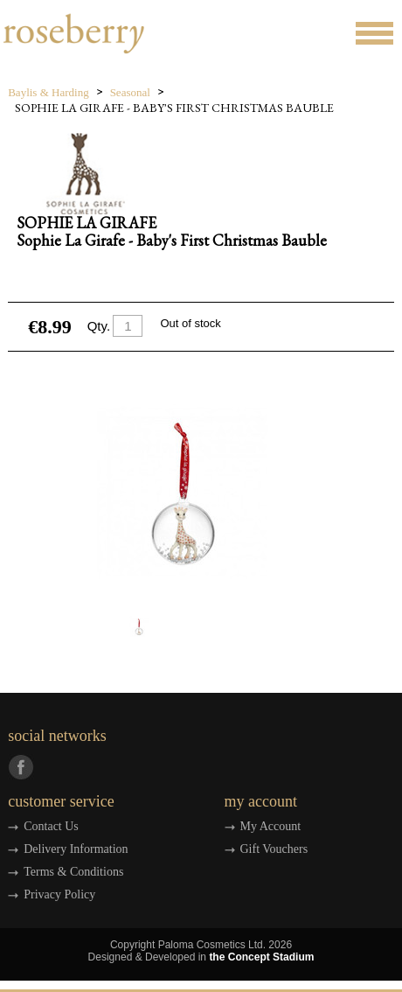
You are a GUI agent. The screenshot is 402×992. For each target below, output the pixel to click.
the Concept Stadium (261, 957)
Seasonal (130, 92)
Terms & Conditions (73, 871)
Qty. (98, 325)
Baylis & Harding (48, 92)
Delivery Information (76, 849)
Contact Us (51, 826)
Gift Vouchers (274, 849)
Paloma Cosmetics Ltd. (212, 945)
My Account (271, 826)
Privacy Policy (59, 894)
